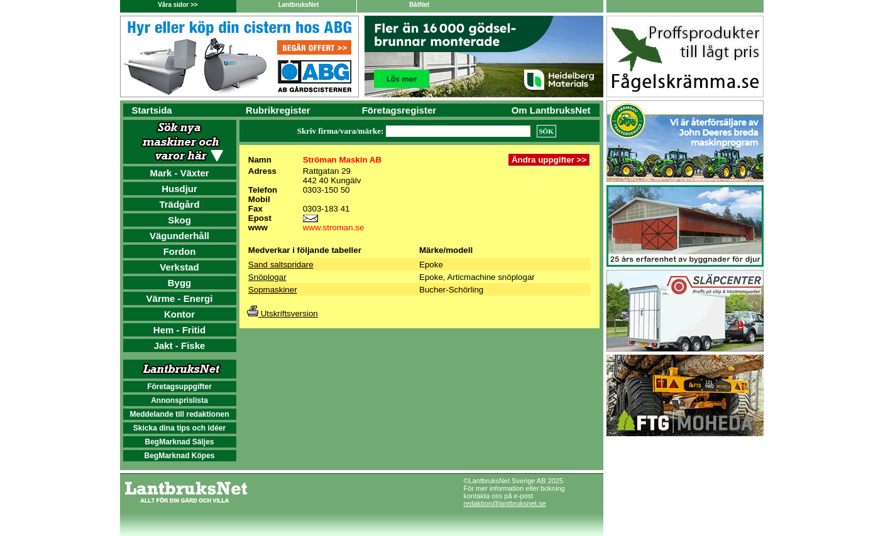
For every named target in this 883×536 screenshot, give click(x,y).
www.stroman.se (334, 227)
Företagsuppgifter (179, 386)
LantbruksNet (298, 4)
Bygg (180, 282)
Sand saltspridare (281, 264)
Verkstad (179, 267)
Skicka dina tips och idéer (179, 428)
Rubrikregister (278, 110)
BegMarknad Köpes (179, 455)
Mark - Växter (179, 173)
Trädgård (179, 204)
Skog (179, 220)
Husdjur (179, 188)
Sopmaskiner (272, 289)
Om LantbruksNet (551, 110)
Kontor (179, 314)
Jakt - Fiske (180, 345)
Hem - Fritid (179, 329)
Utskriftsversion (282, 313)
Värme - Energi (179, 298)
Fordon (179, 251)
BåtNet (419, 4)
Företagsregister (399, 110)
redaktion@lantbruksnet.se (505, 503)
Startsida (152, 110)
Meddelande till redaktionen (179, 414)
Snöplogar (267, 277)
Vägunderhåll (179, 235)
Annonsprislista (179, 400)
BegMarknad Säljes (179, 441)
